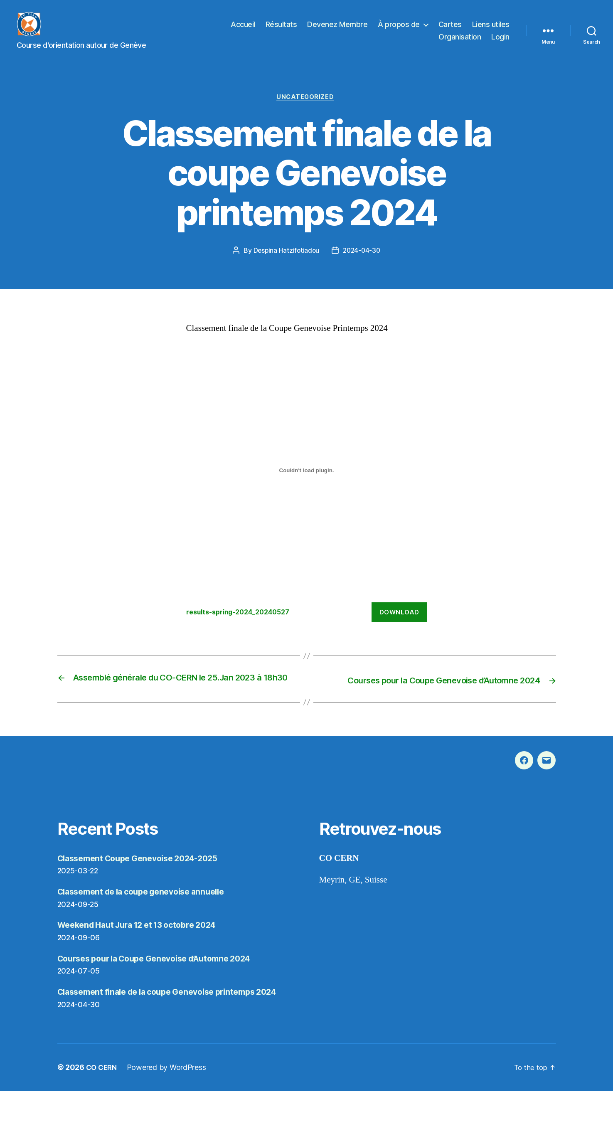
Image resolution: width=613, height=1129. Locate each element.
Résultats (281, 30)
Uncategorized (306, 110)
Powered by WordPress (169, 1105)
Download (399, 626)
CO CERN (102, 1105)
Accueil (243, 30)
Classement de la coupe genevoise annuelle (149, 917)
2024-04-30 (362, 264)
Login (500, 43)
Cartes (450, 30)
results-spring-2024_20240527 (243, 626)
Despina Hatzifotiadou (285, 264)
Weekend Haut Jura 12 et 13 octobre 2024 (144, 950)
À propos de (399, 30)
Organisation (459, 43)
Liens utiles (491, 30)
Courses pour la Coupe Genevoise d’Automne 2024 (164, 983)
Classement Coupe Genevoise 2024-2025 (145, 883)
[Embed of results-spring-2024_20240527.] (306, 484)
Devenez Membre (337, 30)
